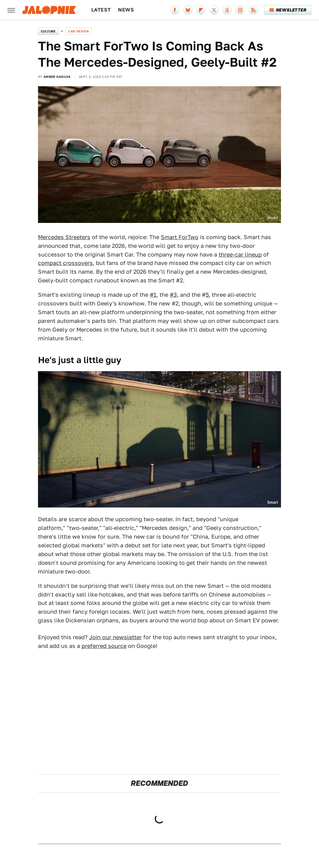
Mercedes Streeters (64, 237)
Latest (101, 10)
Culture (48, 31)
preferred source (104, 646)
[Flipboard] (201, 10)
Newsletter (288, 10)
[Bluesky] (188, 10)
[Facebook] (174, 10)
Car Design (78, 31)
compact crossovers (65, 263)
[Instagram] (240, 10)
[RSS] (253, 10)
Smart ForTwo (179, 237)
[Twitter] (214, 10)
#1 (153, 294)
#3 (173, 294)
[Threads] (227, 10)
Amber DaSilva (57, 76)
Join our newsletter (115, 637)
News (126, 10)
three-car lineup (240, 254)
